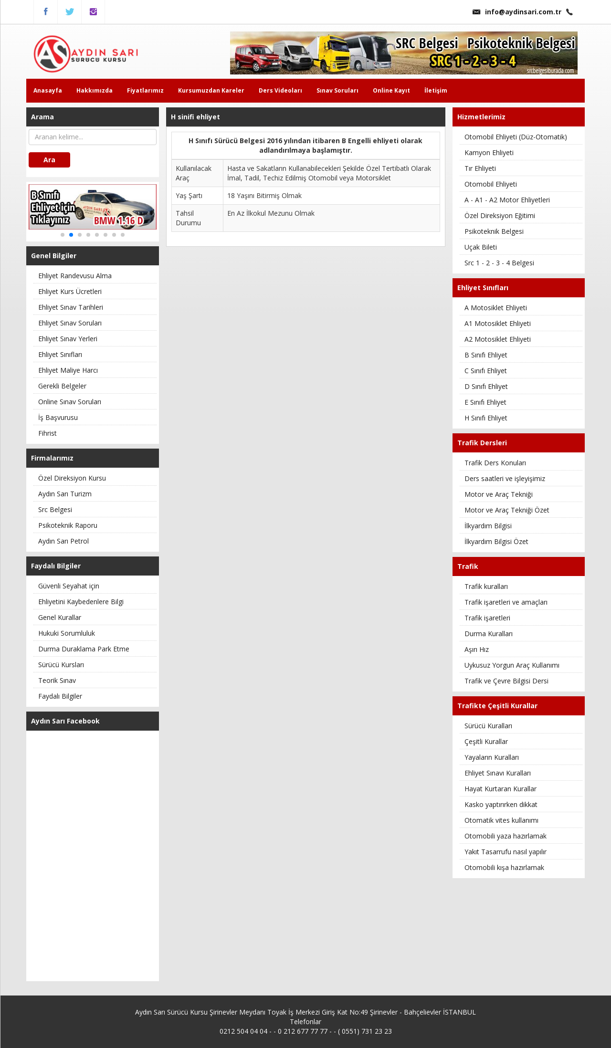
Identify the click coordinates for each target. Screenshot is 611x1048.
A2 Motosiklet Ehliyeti (497, 339)
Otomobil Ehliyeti (490, 184)
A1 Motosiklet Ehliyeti (497, 323)
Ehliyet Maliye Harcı (68, 370)
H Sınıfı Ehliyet (485, 417)
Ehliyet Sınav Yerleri (67, 338)
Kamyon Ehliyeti (489, 152)
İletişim (435, 90)
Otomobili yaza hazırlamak (505, 835)
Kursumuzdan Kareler (211, 90)
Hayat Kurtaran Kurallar (500, 788)
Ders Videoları (280, 90)
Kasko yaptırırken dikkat (500, 804)
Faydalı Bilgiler (60, 696)
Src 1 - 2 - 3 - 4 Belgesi (499, 262)
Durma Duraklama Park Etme (83, 648)
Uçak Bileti (480, 247)
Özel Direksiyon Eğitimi (499, 215)
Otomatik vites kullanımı (501, 820)
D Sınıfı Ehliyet (486, 386)
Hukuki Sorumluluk (66, 633)
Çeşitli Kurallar (486, 741)
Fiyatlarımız (145, 90)
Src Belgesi (55, 509)
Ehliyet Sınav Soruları (70, 322)
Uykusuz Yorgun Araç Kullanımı (511, 665)
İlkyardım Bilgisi (488, 525)
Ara (49, 159)
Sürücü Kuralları (488, 725)
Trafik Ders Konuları (495, 462)
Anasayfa (47, 90)
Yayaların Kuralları (491, 757)
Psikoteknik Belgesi (494, 231)
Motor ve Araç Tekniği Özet (506, 509)
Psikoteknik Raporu (67, 525)
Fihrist (47, 433)
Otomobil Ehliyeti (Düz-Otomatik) (515, 136)
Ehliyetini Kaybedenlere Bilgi (81, 601)
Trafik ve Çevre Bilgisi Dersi (506, 680)
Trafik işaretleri (487, 617)
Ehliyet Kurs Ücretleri (70, 291)
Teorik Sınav (57, 680)
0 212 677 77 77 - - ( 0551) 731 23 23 (335, 1031)
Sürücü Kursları (61, 664)
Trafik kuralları (486, 586)
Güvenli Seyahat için (68, 585)
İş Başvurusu (58, 417)
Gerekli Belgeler (62, 385)
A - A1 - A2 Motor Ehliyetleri (507, 199)
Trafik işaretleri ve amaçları (506, 602)
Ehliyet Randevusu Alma (75, 275)
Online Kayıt (391, 90)
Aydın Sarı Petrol (63, 540)
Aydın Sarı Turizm (65, 493)
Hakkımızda (94, 90)
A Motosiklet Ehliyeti (495, 307)
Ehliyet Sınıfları (60, 354)
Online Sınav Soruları (69, 401)
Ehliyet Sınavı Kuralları (497, 772)
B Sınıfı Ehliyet (485, 354)
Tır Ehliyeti (480, 168)
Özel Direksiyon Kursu (72, 477)
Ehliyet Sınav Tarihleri (70, 307)
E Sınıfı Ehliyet (485, 402)
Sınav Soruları (337, 90)
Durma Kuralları (488, 633)
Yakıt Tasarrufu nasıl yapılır (505, 851)
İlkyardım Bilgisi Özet (496, 541)
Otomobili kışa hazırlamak (504, 867)
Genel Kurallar (59, 617)
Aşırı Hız (476, 649)
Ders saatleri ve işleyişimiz (504, 478)
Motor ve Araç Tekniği (498, 494)
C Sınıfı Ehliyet (485, 370)
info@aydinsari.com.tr (517, 11)
